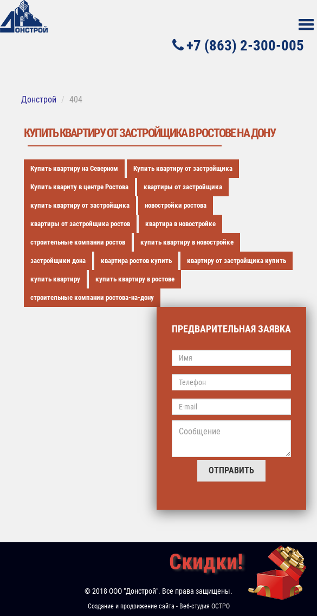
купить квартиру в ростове (134, 279)
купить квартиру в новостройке (187, 242)
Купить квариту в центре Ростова (79, 187)
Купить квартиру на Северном (74, 168)
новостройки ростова (175, 205)
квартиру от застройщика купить (236, 260)
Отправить (231, 470)
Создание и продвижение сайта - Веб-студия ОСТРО (159, 606)
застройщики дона (58, 260)
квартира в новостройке (180, 224)
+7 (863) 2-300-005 (238, 45)
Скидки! (206, 562)
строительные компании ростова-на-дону (92, 297)
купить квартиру (55, 279)
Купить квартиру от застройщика (182, 168)
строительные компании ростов (77, 242)
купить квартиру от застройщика (80, 205)
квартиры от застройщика (183, 187)
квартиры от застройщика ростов (80, 224)
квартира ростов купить (136, 260)
